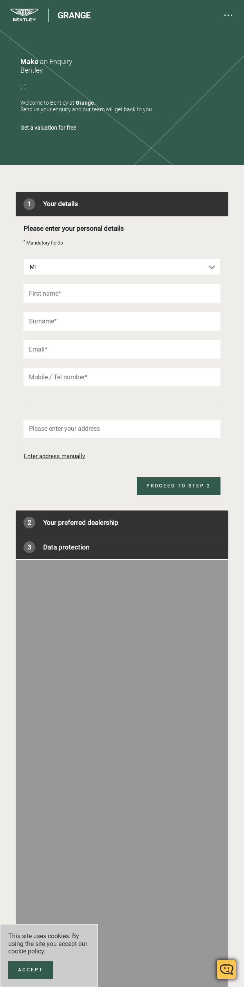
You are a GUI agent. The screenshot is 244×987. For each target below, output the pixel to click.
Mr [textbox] (33, 267)
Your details (50, 204)
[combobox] (122, 267)
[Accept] (30, 970)
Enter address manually (54, 456)
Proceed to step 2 (178, 486)
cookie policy (26, 951)
